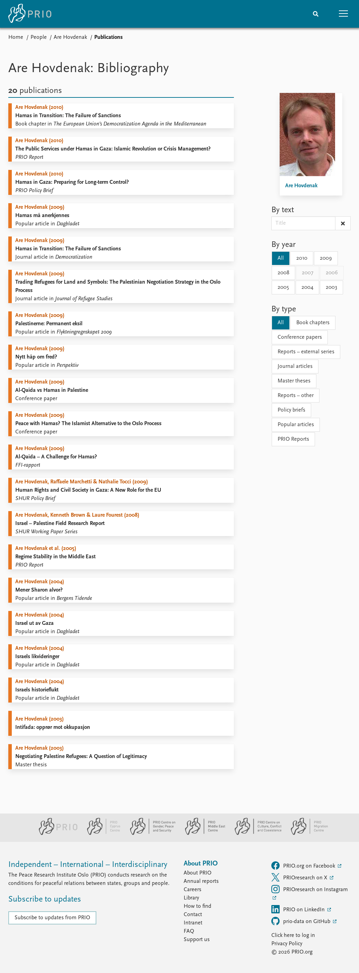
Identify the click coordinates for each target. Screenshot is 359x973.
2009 (326, 258)
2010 (301, 258)
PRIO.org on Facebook (303, 865)
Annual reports (201, 881)
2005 (283, 287)
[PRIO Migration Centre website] (305, 833)
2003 (331, 287)
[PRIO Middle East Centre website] (202, 833)
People (38, 37)
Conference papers (300, 337)
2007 (307, 273)
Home (15, 37)
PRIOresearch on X (300, 877)
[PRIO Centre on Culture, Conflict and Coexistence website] (255, 833)
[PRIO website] (55, 833)
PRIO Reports (293, 439)
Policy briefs (291, 410)
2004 (307, 287)
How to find (197, 906)
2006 (332, 273)
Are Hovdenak (70, 37)
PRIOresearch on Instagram (309, 889)
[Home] (29, 14)
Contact (193, 915)
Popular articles (296, 425)
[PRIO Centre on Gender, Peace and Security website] (149, 833)
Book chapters (313, 323)
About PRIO (197, 873)
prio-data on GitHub (301, 921)
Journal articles (295, 366)
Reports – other (296, 395)
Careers (192, 890)
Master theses (294, 381)
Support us (197, 939)
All (281, 258)
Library (191, 898)
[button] (343, 14)
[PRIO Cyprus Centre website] (100, 833)
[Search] (316, 14)
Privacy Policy (286, 944)
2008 (283, 273)
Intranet (193, 923)
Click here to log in (293, 935)
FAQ (189, 931)
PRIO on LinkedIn (298, 909)
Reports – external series (306, 352)
